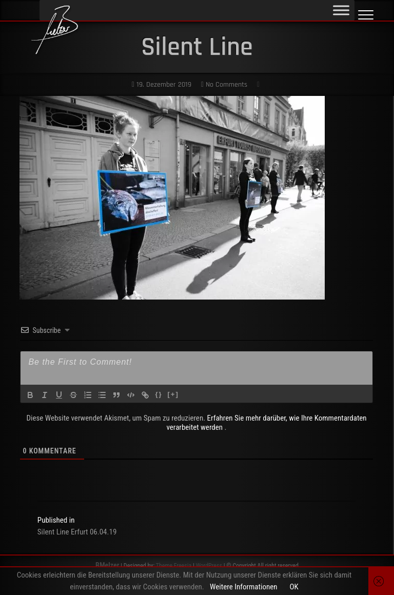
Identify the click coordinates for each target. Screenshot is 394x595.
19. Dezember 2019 (161, 84)
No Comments (224, 84)
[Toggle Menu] (341, 10)
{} (158, 394)
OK (293, 586)
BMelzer (107, 565)
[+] (173, 394)
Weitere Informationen (243, 586)
